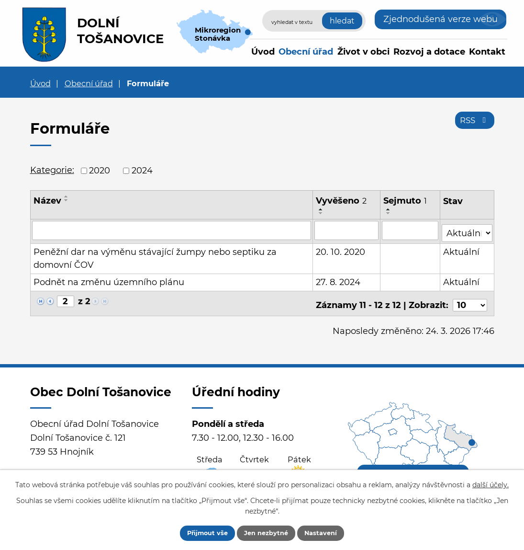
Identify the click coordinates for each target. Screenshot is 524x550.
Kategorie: (52, 170)
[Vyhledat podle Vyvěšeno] (347, 230)
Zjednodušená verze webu (440, 19)
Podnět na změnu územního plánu (108, 279)
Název (47, 200)
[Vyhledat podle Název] (172, 230)
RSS (473, 123)
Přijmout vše (199, 532)
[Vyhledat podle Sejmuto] (410, 230)
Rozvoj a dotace (429, 51)
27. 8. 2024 (338, 279)
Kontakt (487, 51)
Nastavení (330, 532)
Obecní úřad (306, 51)
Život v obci (363, 51)
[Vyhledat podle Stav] (467, 229)
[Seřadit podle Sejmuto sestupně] (389, 213)
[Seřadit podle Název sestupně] (66, 200)
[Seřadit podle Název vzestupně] (66, 196)
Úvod (263, 51)
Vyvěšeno (341, 200)
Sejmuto (405, 200)
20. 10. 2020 (341, 249)
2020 (99, 170)
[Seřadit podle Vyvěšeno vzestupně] (321, 209)
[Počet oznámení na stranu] (470, 299)
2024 (142, 170)
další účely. (490, 483)
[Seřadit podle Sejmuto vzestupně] (389, 209)
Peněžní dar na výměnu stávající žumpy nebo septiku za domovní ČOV (155, 255)
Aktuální (462, 249)
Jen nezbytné (267, 532)
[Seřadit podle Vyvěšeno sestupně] (321, 213)
